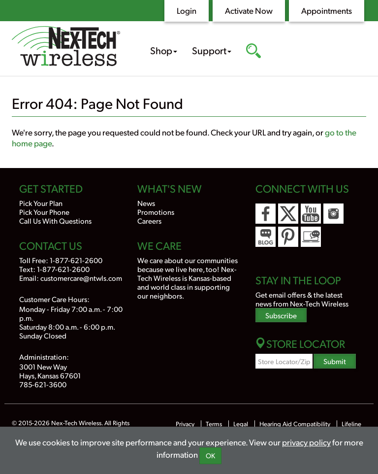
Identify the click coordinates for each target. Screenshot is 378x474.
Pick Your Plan (41, 202)
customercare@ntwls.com (81, 277)
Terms (214, 424)
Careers (149, 220)
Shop (163, 50)
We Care (159, 245)
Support (211, 50)
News (146, 202)
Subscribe (281, 315)
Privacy (185, 424)
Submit (334, 361)
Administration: (44, 356)
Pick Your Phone (44, 211)
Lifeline (351, 424)
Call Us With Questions (55, 220)
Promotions (155, 211)
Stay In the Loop (298, 280)
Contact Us (50, 245)
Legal (240, 424)
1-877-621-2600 (76, 260)
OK (210, 455)
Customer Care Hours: (54, 299)
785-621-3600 (42, 384)
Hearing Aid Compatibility (295, 424)
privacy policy (306, 442)
